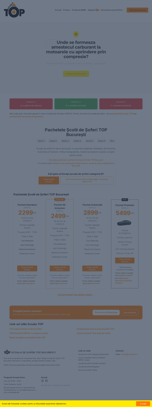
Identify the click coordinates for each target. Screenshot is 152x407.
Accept (143, 403)
